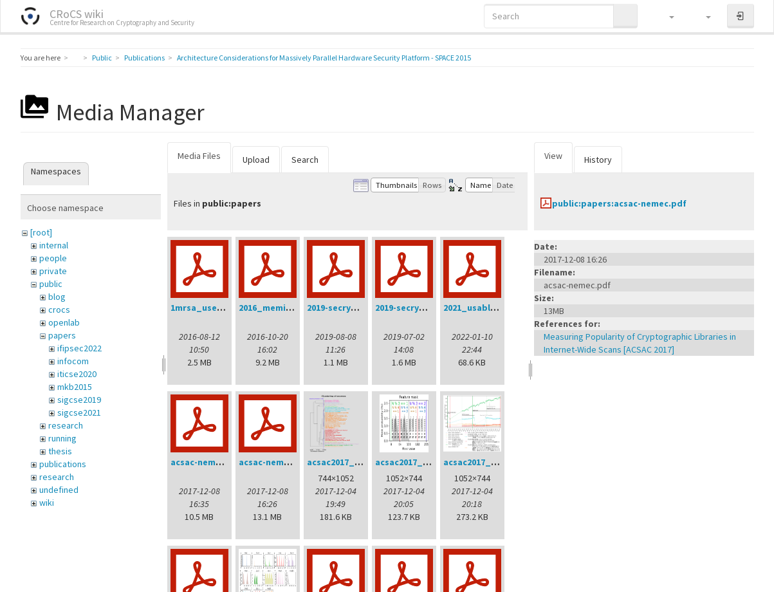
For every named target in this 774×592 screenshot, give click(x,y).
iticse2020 (77, 374)
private (53, 271)
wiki (46, 502)
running (62, 438)
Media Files (199, 156)
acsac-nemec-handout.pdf (226, 462)
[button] (665, 16)
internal (53, 245)
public (50, 284)
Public (102, 57)
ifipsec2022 (79, 348)
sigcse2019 (79, 399)
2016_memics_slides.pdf (291, 307)
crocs (59, 309)
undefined (58, 489)
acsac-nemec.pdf (275, 462)
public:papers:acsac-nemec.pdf (619, 203)
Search (304, 159)
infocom (73, 361)
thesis (60, 451)
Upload (256, 159)
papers (62, 335)
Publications (144, 57)
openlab (64, 322)
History (598, 159)
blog (57, 296)
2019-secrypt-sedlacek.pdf (431, 307)
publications (62, 464)
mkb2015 (74, 387)
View (553, 156)
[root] (41, 232)
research (65, 425)
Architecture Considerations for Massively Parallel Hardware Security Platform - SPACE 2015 (324, 57)
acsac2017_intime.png (490, 462)
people (53, 258)
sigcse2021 (79, 412)
